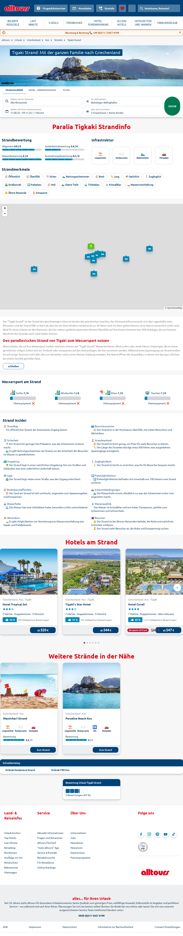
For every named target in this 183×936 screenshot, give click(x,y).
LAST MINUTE (33, 23)
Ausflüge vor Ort (13, 857)
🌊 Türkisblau (91, 185)
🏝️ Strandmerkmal (101, 440)
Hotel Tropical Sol (15, 604)
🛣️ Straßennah (13, 185)
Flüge (74, 90)
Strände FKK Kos (60, 770)
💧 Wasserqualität (101, 504)
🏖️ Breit (99, 176)
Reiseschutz (11, 862)
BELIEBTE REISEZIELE (13, 23)
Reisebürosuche (46, 857)
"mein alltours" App (48, 848)
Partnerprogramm (80, 857)
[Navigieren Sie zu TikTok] (173, 834)
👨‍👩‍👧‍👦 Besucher (98, 518)
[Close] (180, 32)
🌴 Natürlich (132, 176)
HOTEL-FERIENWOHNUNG (98, 23)
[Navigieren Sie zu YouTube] (165, 834)
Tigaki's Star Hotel (78, 604)
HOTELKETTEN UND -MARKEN (143, 23)
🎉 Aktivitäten (12, 518)
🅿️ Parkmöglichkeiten (103, 475)
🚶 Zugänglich (153, 176)
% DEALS (53, 23)
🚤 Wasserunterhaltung (140, 185)
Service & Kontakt (47, 853)
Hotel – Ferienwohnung (47, 90)
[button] (91, 243)
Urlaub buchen (12, 833)
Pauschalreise (15, 90)
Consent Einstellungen (167, 921)
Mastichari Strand (15, 719)
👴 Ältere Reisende (15, 193)
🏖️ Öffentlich (12, 176)
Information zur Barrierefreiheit (115, 921)
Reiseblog (9, 848)
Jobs (73, 838)
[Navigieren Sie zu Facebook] (141, 834)
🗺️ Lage (8, 475)
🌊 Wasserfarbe (12, 504)
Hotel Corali (136, 604)
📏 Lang (114, 176)
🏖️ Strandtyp (11, 426)
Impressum (35, 921)
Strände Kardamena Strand (20, 770)
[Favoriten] (122, 8)
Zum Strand (43, 750)
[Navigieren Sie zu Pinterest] (157, 834)
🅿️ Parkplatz (34, 185)
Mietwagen (10, 872)
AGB (5, 921)
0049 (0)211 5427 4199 (92, 910)
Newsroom (76, 848)
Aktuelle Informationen (50, 833)
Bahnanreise (11, 867)
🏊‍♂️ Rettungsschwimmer (75, 176)
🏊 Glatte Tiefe (69, 185)
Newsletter (76, 843)
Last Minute (10, 843)
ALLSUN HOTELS (121, 23)
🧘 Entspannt (39, 193)
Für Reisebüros (45, 862)
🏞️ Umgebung (11, 461)
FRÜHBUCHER (74, 23)
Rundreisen (10, 853)
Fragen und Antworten (50, 838)
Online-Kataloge (46, 867)
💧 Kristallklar (113, 185)
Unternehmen (78, 833)
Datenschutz (77, 853)
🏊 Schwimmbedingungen (105, 490)
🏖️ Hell (51, 185)
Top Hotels (10, 838)
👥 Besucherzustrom (102, 426)
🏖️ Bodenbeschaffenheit (17, 490)
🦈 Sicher (51, 176)
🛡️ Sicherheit (11, 440)
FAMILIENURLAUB (167, 23)
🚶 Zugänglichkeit (101, 461)
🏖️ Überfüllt (33, 176)
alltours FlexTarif (46, 843)
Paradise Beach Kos (79, 719)
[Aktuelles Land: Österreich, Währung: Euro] (132, 8)
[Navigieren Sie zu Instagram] (149, 834)
